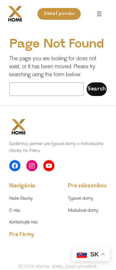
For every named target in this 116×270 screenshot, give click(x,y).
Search (97, 89)
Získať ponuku (59, 13)
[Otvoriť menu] (99, 14)
